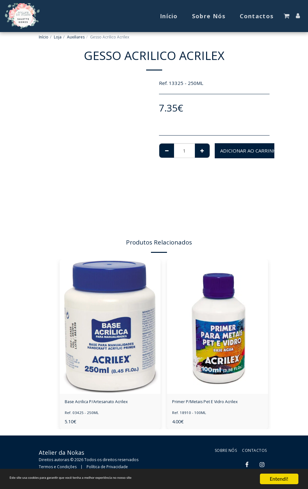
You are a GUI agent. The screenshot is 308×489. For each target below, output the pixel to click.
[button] (286, 16)
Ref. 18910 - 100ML (189, 414)
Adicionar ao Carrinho (250, 150)
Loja (58, 37)
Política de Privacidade (107, 467)
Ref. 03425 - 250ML (82, 414)
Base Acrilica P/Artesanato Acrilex (102, 402)
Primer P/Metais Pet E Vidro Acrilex (211, 402)
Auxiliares (76, 37)
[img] (110, 326)
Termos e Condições (58, 467)
